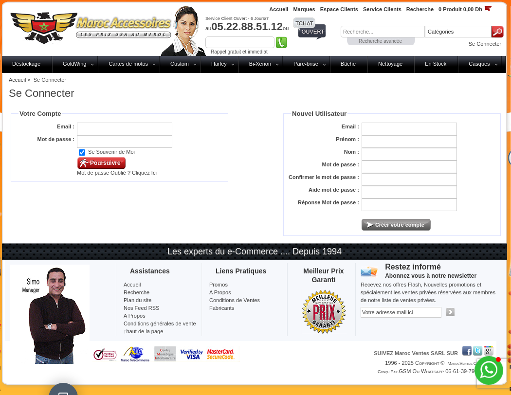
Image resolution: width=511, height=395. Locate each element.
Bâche (348, 64)
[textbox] (383, 31)
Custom (179, 64)
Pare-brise (305, 64)
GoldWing (74, 64)
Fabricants (221, 308)
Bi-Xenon (260, 64)
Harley (219, 64)
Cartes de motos (128, 64)
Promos (218, 284)
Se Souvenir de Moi (111, 152)
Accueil (17, 80)
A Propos (220, 292)
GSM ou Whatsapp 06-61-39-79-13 (440, 371)
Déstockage (26, 64)
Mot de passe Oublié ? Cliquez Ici (117, 173)
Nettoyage (390, 64)
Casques (479, 64)
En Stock (435, 64)
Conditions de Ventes (234, 300)
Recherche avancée (380, 41)
